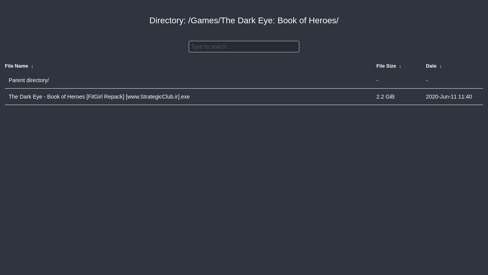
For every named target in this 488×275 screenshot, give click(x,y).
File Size (386, 66)
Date (431, 66)
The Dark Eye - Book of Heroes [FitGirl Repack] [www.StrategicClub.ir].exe (99, 97)
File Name (16, 66)
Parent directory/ (29, 80)
